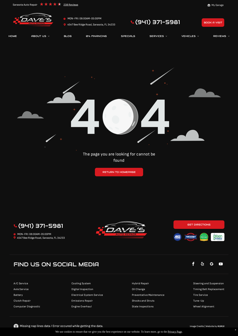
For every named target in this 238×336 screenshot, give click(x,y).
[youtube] (220, 264)
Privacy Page (175, 331)
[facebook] (193, 264)
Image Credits (197, 326)
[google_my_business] (211, 264)
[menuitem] (12, 37)
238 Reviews (70, 4)
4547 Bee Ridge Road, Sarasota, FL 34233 (41, 238)
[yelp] (202, 264)
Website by (211, 326)
